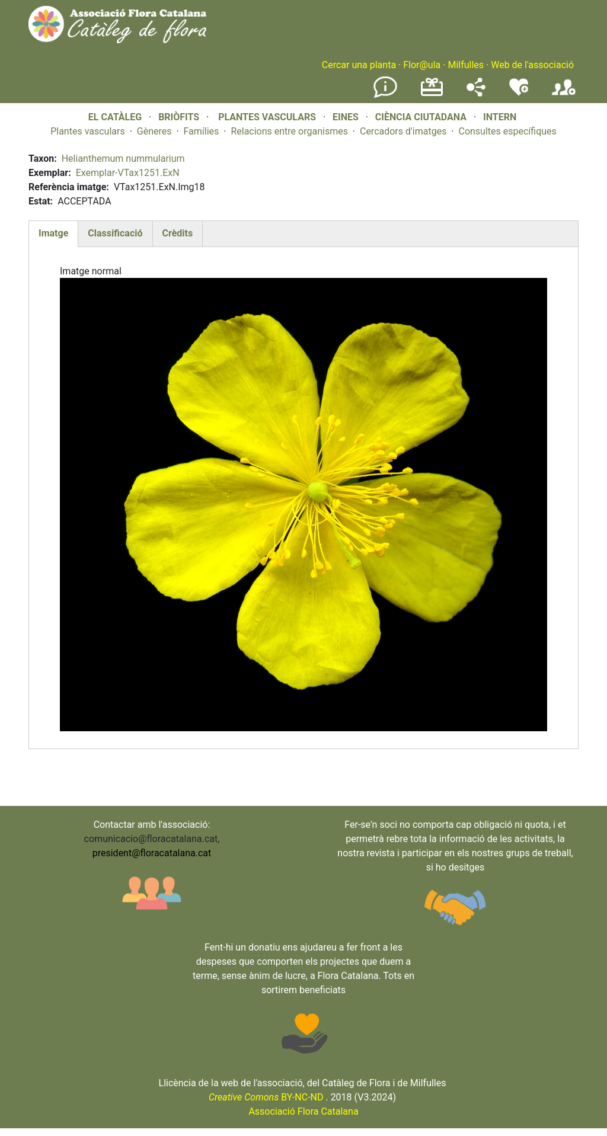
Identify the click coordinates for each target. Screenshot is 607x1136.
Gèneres (154, 131)
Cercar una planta (359, 65)
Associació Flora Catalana (303, 1111)
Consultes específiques (507, 131)
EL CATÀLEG (115, 117)
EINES (346, 117)
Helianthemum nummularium (123, 158)
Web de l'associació (532, 65)
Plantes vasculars (87, 131)
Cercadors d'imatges (403, 131)
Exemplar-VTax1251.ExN (128, 172)
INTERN (499, 117)
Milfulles (466, 65)
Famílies (201, 131)
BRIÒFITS (180, 117)
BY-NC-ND (266, 1097)
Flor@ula (421, 65)
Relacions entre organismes (289, 131)
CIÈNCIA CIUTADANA (421, 117)
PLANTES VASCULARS (267, 117)
